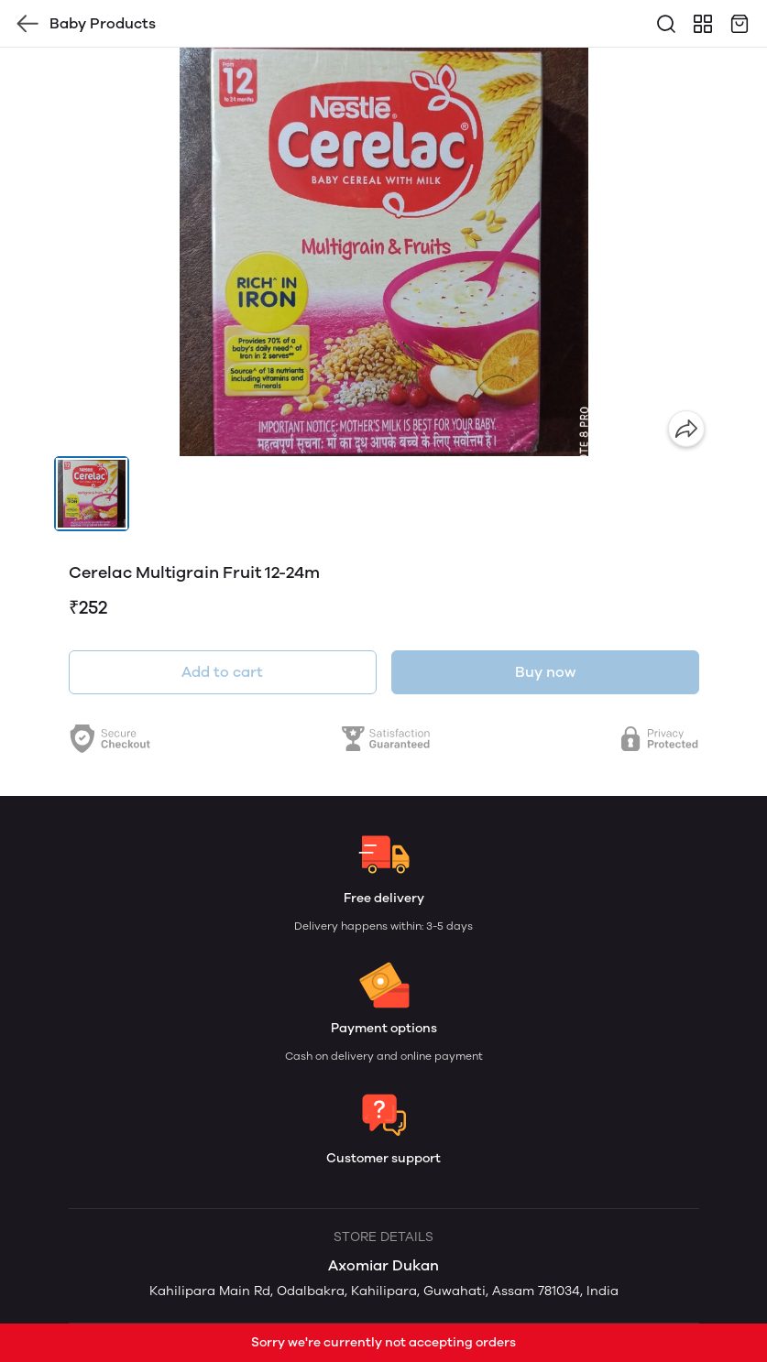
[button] (91, 493)
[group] (384, 252)
